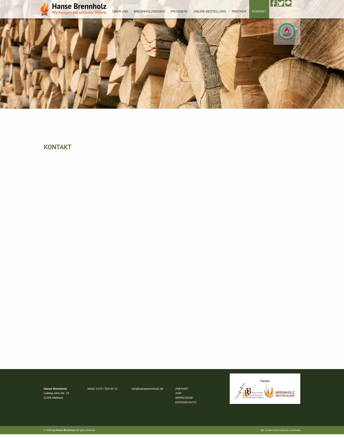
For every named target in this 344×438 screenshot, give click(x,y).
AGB (178, 393)
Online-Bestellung (210, 11)
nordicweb (294, 430)
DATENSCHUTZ (185, 402)
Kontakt (259, 11)
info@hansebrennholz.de (147, 388)
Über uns (120, 11)
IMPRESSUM (184, 397)
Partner (239, 11)
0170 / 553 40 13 (106, 388)
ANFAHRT (181, 388)
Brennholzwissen (149, 11)
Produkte (179, 11)
